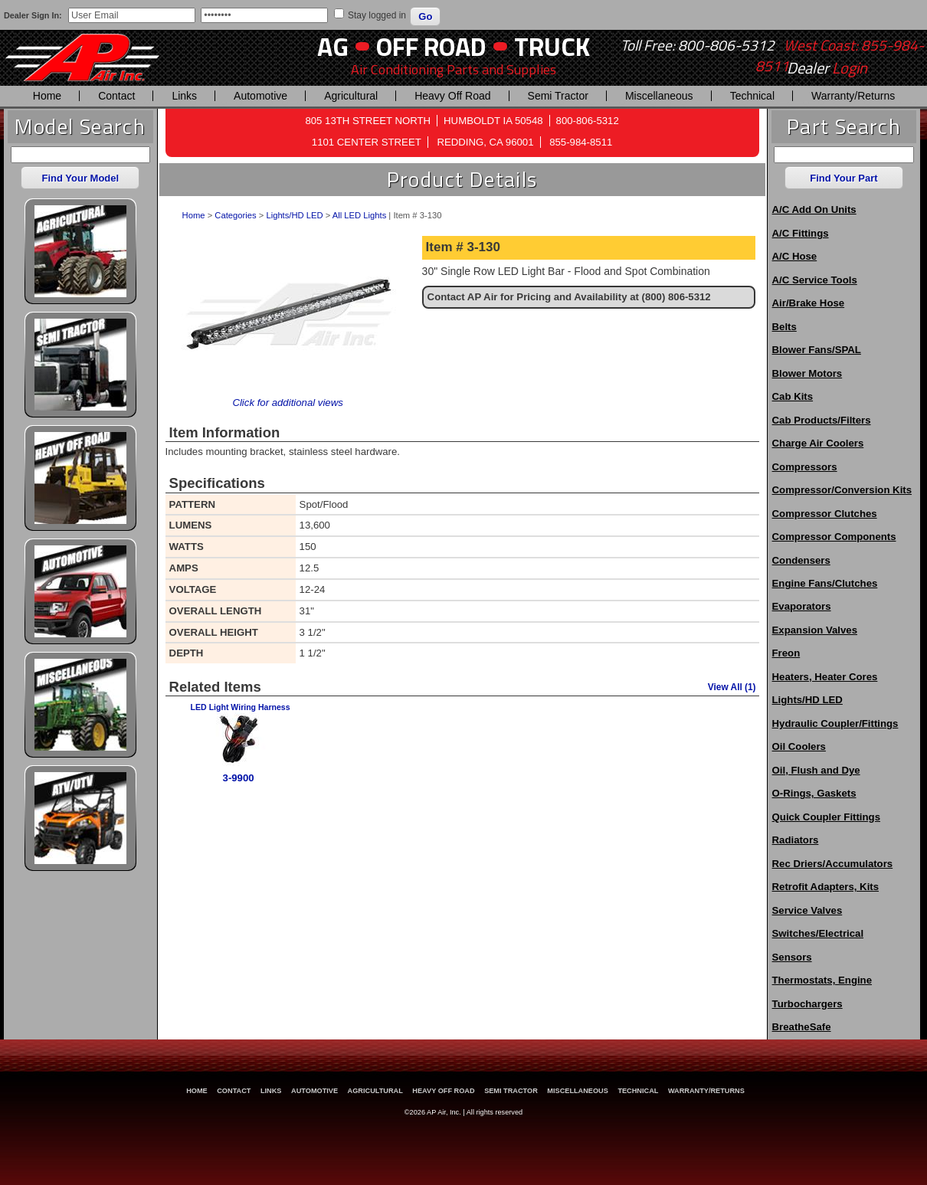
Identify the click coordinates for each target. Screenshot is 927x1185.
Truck (552, 46)
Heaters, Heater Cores (825, 677)
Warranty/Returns (853, 96)
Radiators (795, 840)
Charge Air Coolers (818, 443)
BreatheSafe (801, 1027)
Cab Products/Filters (821, 420)
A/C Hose (794, 256)
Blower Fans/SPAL (816, 349)
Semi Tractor (558, 96)
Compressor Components (834, 536)
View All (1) (732, 687)
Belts (784, 326)
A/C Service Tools (814, 280)
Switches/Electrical (817, 933)
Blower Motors (807, 373)
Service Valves (807, 910)
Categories (235, 215)
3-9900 (238, 778)
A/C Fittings (800, 233)
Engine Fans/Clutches (825, 583)
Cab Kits (793, 396)
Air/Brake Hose (808, 303)
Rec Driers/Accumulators (832, 863)
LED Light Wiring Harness (240, 707)
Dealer (827, 68)
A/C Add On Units (814, 209)
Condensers (801, 560)
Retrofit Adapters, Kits (825, 886)
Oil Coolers (799, 746)
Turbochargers (807, 1004)
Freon (786, 653)
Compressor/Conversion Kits (842, 490)
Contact (116, 96)
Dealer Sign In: (33, 15)
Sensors (792, 957)
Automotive (260, 96)
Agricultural (351, 96)
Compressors (804, 467)
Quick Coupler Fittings (826, 817)
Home (47, 96)
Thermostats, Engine (822, 980)
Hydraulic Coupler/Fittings (835, 723)
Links (184, 96)
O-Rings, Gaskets (814, 793)
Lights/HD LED (294, 215)
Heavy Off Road (452, 96)
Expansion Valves (814, 630)
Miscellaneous (659, 96)
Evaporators (801, 606)
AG (333, 46)
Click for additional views (287, 402)
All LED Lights (359, 215)
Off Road (431, 46)
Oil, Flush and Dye (816, 770)
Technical (752, 96)
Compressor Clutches (824, 513)
